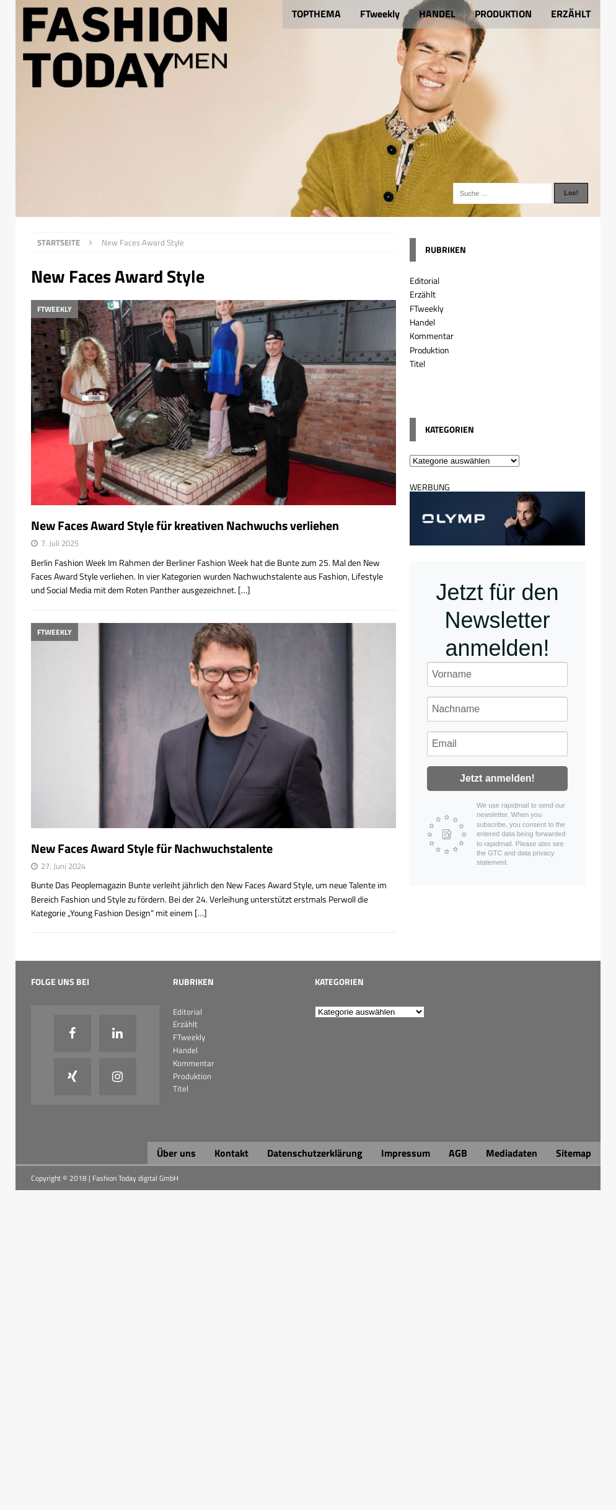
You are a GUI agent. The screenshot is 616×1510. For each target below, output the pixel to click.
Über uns (176, 1153)
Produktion (429, 349)
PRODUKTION (503, 13)
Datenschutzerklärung (315, 1153)
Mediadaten (511, 1153)
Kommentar (432, 335)
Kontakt (231, 1153)
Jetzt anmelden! (497, 778)
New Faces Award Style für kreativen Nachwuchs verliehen (185, 525)
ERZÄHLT (571, 13)
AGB (458, 1153)
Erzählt (423, 294)
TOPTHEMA (316, 13)
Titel (417, 363)
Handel (422, 322)
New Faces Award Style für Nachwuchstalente (152, 848)
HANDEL (437, 13)
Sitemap (573, 1153)
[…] (244, 589)
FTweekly (380, 13)
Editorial (424, 280)
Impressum (405, 1153)
